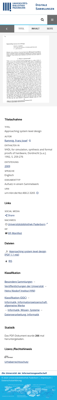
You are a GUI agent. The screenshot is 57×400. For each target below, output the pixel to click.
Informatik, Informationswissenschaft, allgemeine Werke (26, 304)
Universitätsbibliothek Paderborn (24, 377)
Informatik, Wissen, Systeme (24, 310)
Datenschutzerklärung (12, 380)
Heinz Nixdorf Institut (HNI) (20, 290)
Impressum (46, 377)
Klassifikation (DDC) (16, 297)
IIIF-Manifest (15, 233)
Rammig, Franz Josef (16, 140)
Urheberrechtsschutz (16, 362)
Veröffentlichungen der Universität (24, 286)
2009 (7, 166)
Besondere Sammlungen (18, 281)
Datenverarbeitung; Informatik (22, 314)
